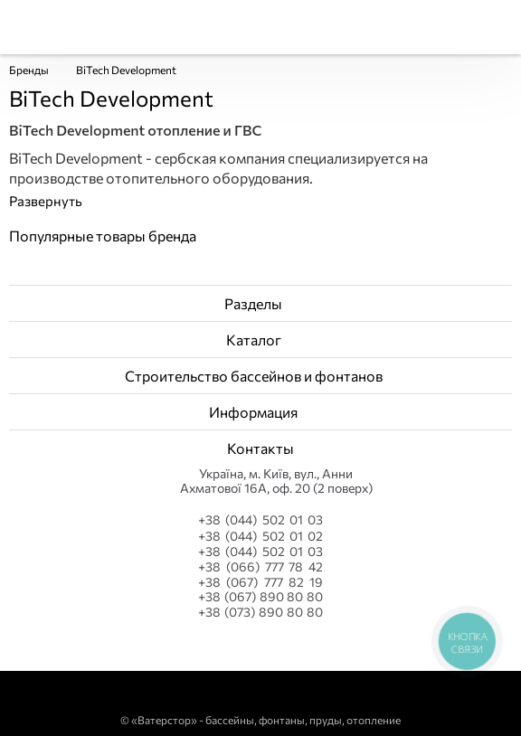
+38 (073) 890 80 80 (260, 612)
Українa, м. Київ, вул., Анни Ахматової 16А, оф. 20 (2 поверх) (276, 481)
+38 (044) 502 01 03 (260, 519)
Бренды (29, 69)
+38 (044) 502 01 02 (260, 536)
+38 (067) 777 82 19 (260, 582)
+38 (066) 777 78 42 (260, 567)
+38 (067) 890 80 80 (260, 597)
